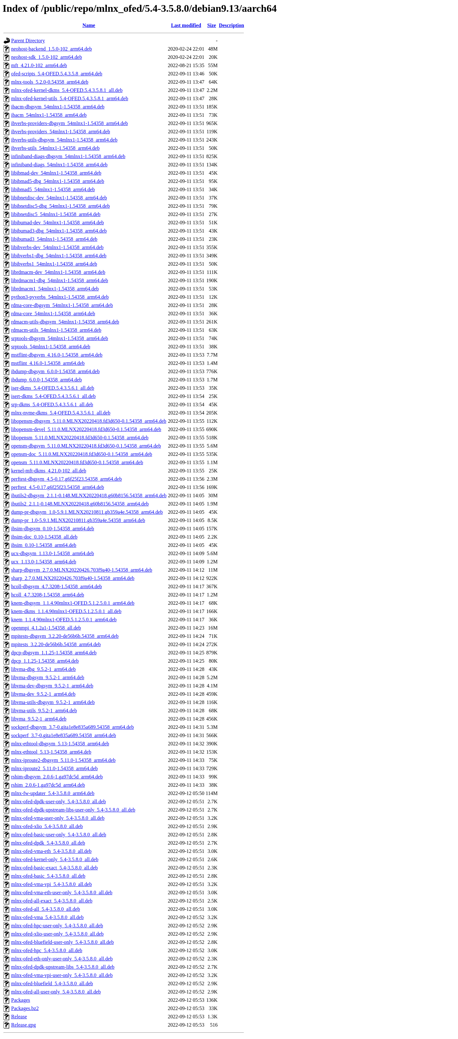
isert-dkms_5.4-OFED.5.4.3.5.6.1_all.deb (53, 396)
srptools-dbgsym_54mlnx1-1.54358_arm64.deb (59, 338)
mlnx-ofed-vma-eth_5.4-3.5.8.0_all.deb (51, 851)
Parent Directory (28, 40)
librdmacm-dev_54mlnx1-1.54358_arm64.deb (58, 272)
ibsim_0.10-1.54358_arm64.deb (43, 545)
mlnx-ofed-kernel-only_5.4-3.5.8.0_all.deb (54, 859)
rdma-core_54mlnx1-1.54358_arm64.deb (53, 313)
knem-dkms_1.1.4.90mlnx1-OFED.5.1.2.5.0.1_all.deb (66, 611)
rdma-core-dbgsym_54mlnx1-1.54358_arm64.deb (62, 305)
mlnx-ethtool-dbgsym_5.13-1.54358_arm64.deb (60, 743)
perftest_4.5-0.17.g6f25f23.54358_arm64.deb (57, 487)
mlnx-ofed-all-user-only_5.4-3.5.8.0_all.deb (56, 991)
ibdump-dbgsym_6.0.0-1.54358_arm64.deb (55, 371)
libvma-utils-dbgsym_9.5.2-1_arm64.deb (53, 702)
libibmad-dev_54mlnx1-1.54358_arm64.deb (56, 173)
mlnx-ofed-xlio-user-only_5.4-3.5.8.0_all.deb (57, 934)
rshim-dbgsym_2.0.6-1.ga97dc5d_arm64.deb (57, 776)
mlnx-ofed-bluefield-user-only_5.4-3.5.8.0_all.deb (62, 942)
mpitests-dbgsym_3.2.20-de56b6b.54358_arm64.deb (65, 636)
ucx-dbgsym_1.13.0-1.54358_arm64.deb (52, 553)
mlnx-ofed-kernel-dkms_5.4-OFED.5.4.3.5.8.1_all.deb (66, 90)
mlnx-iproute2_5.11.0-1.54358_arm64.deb (54, 768)
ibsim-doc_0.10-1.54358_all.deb (44, 537)
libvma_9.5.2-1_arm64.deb (38, 719)
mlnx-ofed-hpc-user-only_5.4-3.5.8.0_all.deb (57, 925)
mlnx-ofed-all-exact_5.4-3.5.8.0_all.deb (51, 900)
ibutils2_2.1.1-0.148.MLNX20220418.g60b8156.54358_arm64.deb (80, 503)
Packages (20, 1000)
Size (211, 25)
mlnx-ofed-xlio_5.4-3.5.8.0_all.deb (47, 826)
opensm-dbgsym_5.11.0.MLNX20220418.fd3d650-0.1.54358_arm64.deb (86, 446)
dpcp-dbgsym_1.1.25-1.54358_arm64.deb (53, 652)
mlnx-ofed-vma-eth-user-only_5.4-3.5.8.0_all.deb (61, 892)
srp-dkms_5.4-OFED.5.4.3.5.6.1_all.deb (52, 404)
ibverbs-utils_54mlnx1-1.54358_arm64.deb (55, 148)
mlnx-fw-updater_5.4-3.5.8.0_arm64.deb (52, 793)
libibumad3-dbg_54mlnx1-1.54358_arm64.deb (59, 231)
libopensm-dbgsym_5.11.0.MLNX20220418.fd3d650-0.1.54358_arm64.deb (88, 421)
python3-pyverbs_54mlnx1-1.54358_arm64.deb (60, 297)
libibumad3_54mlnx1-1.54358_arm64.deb (54, 239)
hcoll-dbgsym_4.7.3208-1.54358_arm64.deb (56, 586)
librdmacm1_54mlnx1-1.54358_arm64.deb (55, 288)
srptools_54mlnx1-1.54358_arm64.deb (50, 346)
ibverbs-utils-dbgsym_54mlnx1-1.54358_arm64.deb (64, 140)
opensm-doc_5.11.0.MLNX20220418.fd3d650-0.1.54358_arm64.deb (81, 454)
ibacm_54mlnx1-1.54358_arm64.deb (49, 115)
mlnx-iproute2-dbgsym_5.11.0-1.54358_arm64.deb (63, 760)
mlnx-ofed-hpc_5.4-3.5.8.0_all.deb (46, 950)
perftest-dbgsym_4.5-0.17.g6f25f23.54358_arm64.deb (66, 479)
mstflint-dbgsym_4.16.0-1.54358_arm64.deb (56, 355)
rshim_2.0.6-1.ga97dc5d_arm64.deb (48, 785)
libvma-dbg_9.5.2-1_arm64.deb (43, 669)
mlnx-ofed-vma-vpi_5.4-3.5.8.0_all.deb (51, 884)
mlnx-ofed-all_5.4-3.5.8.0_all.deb (45, 909)
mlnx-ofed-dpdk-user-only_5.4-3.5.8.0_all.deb (58, 801)
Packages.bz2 (25, 1008)
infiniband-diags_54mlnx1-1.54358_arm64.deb (59, 164)
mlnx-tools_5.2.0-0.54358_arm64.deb (49, 82)
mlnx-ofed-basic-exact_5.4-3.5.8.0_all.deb (54, 867)
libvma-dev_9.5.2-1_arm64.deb (43, 694)
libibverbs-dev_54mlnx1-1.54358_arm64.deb (57, 247)
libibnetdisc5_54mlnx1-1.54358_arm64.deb (56, 214)
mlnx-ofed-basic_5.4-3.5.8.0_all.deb (48, 876)
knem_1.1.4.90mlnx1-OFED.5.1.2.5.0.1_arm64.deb (64, 619)
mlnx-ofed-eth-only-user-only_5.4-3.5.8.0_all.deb (62, 958)
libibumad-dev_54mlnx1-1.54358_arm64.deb (57, 222)
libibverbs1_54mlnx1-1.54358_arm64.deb (54, 264)
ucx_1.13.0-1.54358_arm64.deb (43, 561)
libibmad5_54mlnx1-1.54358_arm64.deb (53, 189)
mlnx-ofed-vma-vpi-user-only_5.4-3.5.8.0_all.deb (62, 975)
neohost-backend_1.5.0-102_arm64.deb (51, 49)
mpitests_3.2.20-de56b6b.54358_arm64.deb (56, 644)
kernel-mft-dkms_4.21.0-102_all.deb (48, 470)
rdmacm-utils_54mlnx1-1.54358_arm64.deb (56, 330)
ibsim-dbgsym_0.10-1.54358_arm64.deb (52, 528)
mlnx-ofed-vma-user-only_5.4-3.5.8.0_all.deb (57, 818)
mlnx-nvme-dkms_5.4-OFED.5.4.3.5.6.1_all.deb (60, 412)
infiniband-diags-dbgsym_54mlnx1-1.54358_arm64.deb (68, 156)
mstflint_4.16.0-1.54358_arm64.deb (48, 363)
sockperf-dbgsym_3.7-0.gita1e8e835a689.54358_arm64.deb (72, 727)
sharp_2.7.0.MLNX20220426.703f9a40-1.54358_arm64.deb (73, 578)
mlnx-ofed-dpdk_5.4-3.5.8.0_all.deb (48, 843)
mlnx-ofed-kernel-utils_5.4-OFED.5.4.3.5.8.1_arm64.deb (69, 98)
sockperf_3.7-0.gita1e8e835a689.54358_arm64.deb (63, 735)
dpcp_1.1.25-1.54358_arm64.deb (45, 661)
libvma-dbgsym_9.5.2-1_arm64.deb (47, 677)
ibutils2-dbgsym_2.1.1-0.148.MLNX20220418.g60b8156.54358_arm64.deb (88, 495)
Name (88, 25)
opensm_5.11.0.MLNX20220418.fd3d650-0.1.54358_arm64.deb (77, 462)
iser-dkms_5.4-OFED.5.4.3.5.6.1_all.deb (52, 388)
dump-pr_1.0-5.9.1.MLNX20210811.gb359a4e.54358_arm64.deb (78, 520)
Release (19, 1016)
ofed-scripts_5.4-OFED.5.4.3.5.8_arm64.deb (56, 73)
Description (231, 25)
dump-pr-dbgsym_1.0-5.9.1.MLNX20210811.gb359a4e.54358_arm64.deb (87, 512)
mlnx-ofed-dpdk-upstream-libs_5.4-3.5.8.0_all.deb (62, 967)
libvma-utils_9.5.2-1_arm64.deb (44, 710)
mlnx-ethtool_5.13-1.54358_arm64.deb (51, 752)
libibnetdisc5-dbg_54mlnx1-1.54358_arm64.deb (60, 206)
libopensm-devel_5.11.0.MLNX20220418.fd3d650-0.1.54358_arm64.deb (86, 429)
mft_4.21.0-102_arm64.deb (39, 65)
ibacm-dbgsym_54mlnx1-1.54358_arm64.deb (57, 106)
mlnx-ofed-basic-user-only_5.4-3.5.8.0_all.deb (58, 834)
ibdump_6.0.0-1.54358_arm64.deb (46, 379)
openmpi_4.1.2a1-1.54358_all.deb (46, 628)
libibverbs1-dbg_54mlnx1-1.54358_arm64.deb (59, 255)
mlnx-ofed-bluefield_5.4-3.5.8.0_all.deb (52, 983)
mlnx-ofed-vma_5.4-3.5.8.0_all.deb (47, 917)
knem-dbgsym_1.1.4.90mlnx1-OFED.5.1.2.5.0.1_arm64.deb (73, 603)
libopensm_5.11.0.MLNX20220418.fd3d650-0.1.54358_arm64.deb (80, 437)
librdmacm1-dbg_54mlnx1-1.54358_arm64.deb (59, 280)
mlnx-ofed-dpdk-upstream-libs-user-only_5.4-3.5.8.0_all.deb (73, 809)
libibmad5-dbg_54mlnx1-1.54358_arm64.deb (57, 181)
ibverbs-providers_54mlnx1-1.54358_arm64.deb (60, 131)
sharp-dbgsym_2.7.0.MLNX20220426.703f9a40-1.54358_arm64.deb (81, 570)
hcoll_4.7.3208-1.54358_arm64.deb (47, 594)
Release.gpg (23, 1025)
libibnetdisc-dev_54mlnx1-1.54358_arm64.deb (59, 197)
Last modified (186, 25)
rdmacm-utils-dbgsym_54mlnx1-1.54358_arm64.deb (65, 321)
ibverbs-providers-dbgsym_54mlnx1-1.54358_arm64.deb (69, 123)
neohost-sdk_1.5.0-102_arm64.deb (46, 57)
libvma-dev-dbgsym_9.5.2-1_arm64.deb (52, 685)
